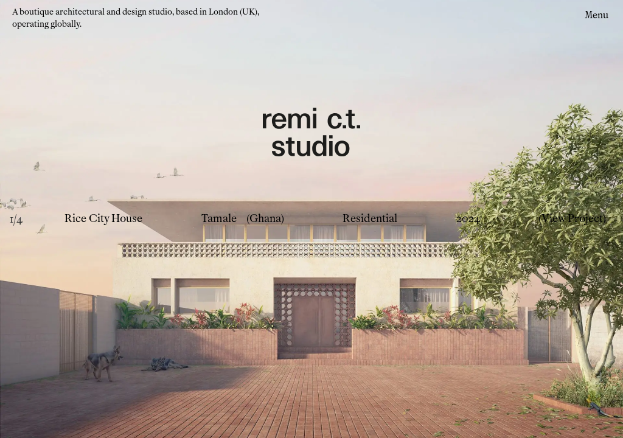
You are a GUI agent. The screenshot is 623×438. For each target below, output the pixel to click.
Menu (596, 15)
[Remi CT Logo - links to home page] (311, 134)
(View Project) (572, 218)
